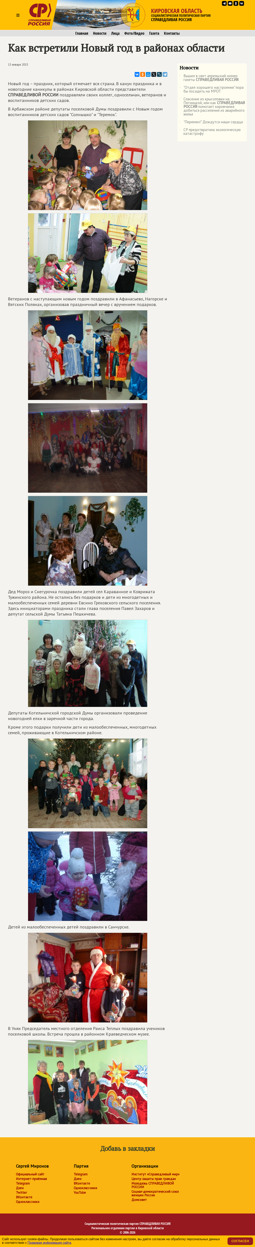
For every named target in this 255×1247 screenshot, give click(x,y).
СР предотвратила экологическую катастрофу (210, 132)
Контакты (172, 33)
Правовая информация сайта (49, 1242)
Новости (99, 33)
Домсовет (139, 1200)
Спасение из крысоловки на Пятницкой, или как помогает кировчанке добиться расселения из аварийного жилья (212, 106)
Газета (154, 33)
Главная (81, 33)
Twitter (21, 1192)
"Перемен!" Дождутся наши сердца (211, 122)
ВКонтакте (24, 1197)
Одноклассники (27, 1202)
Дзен (20, 1188)
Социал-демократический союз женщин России (155, 1193)
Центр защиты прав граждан (153, 1179)
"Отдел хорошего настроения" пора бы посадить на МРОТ (211, 90)
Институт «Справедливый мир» (155, 1174)
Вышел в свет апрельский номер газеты (208, 78)
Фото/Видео (134, 33)
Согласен (240, 1241)
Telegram (23, 1183)
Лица (115, 33)
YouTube (80, 1192)
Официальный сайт (30, 1174)
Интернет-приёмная (31, 1179)
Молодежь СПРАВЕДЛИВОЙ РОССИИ (152, 1185)
